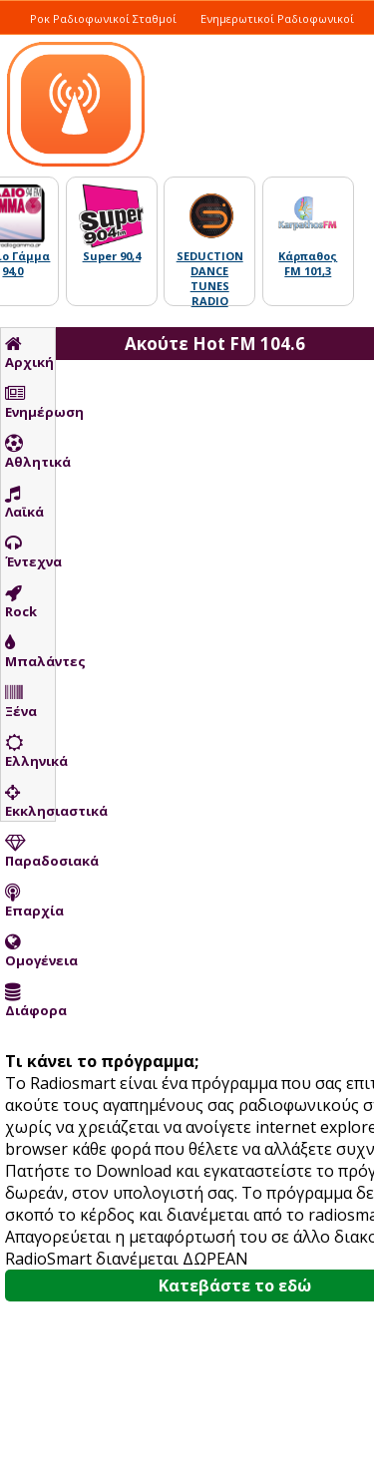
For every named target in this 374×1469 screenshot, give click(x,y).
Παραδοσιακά (30, 852)
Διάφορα (30, 1001)
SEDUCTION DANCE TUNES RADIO (210, 278)
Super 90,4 (112, 255)
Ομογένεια (30, 951)
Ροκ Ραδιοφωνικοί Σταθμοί (103, 18)
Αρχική (29, 353)
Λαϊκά (24, 503)
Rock (21, 602)
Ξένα (21, 702)
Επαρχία (30, 901)
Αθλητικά (30, 453)
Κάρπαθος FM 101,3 (307, 263)
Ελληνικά (30, 752)
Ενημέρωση (30, 403)
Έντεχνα (30, 552)
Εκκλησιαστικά (30, 802)
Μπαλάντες (30, 652)
